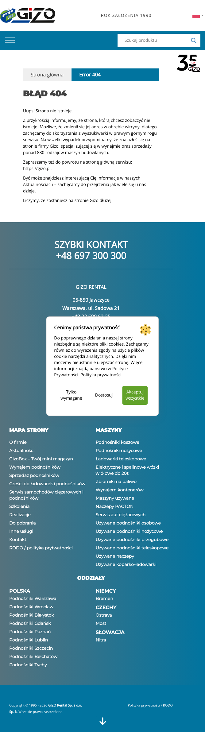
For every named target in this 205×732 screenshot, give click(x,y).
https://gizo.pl (37, 169)
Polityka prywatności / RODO (150, 705)
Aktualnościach (38, 185)
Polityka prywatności (101, 375)
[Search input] (156, 40)
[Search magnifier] (193, 40)
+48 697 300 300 (91, 255)
